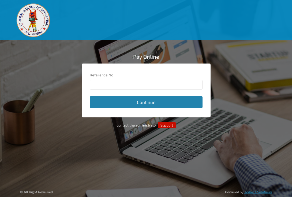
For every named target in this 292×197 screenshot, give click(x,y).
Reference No (101, 75)
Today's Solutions (258, 192)
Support (166, 125)
